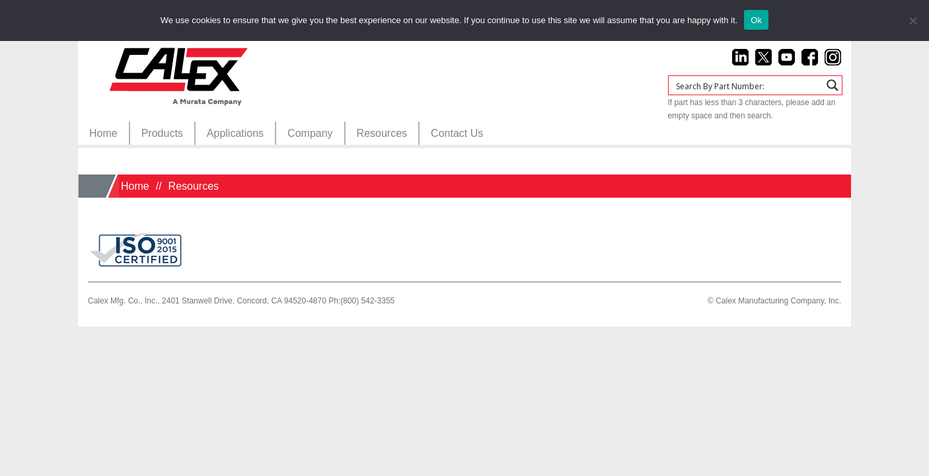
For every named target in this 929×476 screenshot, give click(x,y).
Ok (756, 20)
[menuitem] (103, 133)
